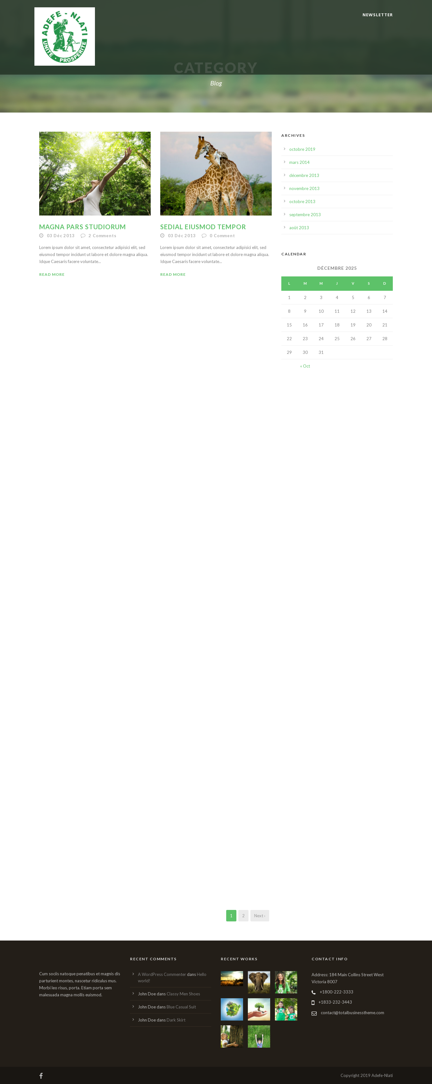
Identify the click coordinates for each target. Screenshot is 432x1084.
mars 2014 (299, 162)
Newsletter (378, 15)
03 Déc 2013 (61, 235)
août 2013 (299, 227)
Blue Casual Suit (181, 1006)
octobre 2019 (302, 149)
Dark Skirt (176, 1019)
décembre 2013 (304, 175)
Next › (259, 915)
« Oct (305, 366)
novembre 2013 (304, 188)
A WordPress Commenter (162, 974)
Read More (52, 274)
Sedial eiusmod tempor (203, 227)
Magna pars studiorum (82, 227)
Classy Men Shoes (183, 993)
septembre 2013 (305, 214)
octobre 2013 (302, 201)
